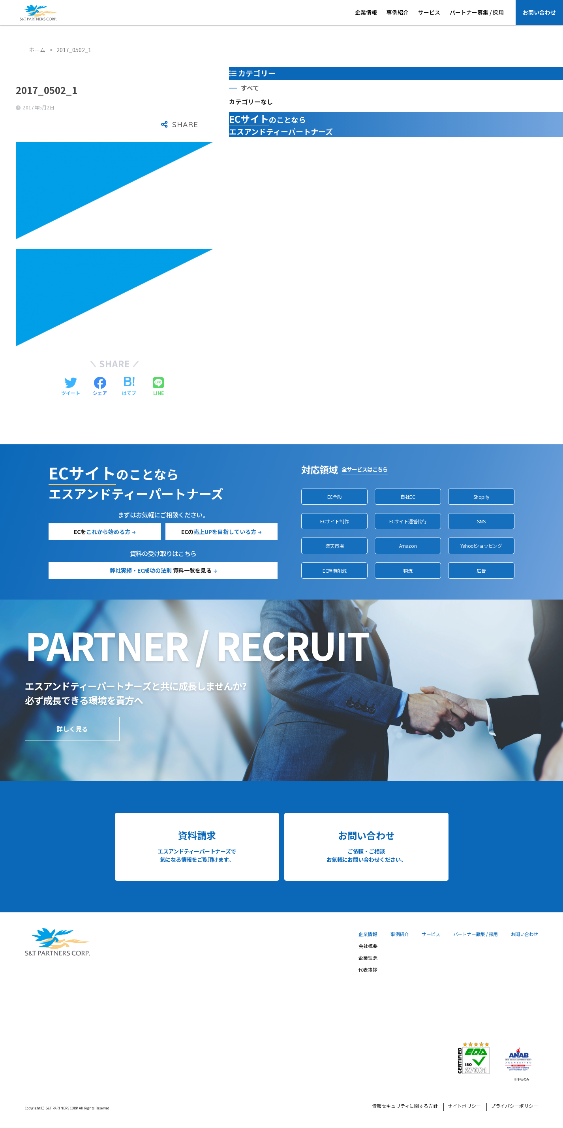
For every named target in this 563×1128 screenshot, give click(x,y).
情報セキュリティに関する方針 (405, 1106)
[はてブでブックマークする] (129, 386)
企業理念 (367, 958)
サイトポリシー (464, 1106)
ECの (218, 532)
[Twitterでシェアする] (70, 386)
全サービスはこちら (365, 469)
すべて (250, 87)
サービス (429, 12)
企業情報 (366, 12)
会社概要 (367, 946)
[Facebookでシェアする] (100, 386)
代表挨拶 (367, 970)
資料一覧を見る (161, 570)
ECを (102, 532)
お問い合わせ (539, 12)
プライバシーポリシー (514, 1106)
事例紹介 (398, 12)
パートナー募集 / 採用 (477, 12)
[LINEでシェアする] (158, 386)
